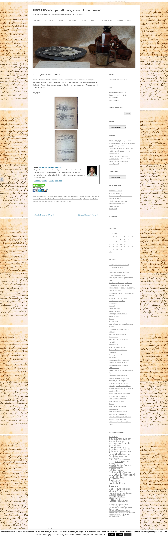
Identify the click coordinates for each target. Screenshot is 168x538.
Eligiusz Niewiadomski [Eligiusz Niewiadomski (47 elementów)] (125, 451)
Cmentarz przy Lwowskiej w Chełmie (120, 283)
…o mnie (60, 20)
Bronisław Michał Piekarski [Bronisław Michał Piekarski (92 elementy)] (119, 449)
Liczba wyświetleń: (115, 95)
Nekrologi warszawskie (116, 355)
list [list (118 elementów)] (110, 475)
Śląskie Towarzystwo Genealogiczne (120, 394)
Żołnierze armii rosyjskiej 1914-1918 (120, 417)
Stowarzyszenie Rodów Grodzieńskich (121, 388)
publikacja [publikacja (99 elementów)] (121, 494)
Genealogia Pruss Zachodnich (118, 314)
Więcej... (128, 534)
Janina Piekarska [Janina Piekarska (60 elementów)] (114, 458)
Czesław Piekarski (84, 196)
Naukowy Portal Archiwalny (117, 347)
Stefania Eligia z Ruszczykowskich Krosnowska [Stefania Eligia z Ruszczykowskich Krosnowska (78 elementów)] (121, 508)
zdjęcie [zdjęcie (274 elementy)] (124, 514)
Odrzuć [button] (120, 534)
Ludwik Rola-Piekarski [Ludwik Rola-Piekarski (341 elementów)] (117, 484)
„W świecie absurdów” (116, 193)
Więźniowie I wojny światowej (118, 412)
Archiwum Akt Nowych (116, 267)
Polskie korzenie (114, 368)
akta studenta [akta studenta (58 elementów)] (113, 437)
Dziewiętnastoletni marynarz (118, 201)
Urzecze (111, 404)
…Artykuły (36, 20)
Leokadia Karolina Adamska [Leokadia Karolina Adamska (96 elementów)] (120, 465)
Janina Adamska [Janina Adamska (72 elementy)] (121, 456)
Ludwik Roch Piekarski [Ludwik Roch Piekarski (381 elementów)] (117, 478)
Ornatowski (112, 357)
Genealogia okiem (114, 309)
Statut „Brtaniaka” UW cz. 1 (43, 215)
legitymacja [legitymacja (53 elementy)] (112, 463)
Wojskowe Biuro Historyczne (118, 414)
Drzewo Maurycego (115, 141)
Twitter (44, 181)
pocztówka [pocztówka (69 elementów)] (112, 495)
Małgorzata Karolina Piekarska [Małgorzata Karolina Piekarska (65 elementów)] (118, 493)
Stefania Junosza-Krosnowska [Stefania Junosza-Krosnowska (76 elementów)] (119, 511)
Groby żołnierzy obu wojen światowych (121, 324)
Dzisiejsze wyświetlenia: (116, 92)
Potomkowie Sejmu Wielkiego (118, 375)
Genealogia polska (114, 311)
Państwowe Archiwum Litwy (118, 363)
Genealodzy (112, 306)
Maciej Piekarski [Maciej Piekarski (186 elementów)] (117, 491)
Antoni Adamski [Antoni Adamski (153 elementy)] (116, 441)
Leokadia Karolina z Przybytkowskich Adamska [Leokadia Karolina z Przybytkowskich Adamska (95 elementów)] (120, 471)
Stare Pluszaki (113, 209)
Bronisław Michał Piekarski (69, 196)
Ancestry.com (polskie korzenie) (119, 265)
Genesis (111, 319)
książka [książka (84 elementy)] (126, 461)
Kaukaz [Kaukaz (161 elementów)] (119, 461)
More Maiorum (113, 345)
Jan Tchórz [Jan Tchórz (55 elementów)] (112, 462)
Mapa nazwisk (113, 337)
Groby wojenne (113, 321)
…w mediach (72, 20)
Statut (92, 196)
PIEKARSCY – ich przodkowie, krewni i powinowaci (67, 10)
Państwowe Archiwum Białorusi (119, 360)
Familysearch (113, 303)
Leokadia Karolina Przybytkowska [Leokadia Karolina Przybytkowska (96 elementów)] (116, 467)
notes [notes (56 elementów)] (130, 493)
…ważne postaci (106, 20)
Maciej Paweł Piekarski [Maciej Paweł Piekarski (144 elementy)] (120, 488)
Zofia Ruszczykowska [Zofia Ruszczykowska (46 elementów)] (114, 516)
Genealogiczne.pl (114, 316)
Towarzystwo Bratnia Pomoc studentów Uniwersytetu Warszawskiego (61, 199)
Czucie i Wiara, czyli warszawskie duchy (121, 196)
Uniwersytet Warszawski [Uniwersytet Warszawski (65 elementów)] (127, 512)
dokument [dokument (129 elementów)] (114, 451)
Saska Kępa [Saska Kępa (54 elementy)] (112, 503)
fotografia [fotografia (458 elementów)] (116, 453)
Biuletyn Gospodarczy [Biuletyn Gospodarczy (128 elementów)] (119, 447)
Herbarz (111, 327)
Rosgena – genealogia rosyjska (118, 383)
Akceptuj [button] (111, 534)
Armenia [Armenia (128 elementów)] (126, 443)
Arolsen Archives (114, 270)
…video (83, 20)
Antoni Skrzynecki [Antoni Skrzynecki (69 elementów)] (115, 443)
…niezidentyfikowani (123, 20)
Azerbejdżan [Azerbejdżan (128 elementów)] (115, 445)
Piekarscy (50, 196)
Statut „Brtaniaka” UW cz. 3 (89, 215)
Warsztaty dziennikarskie (116, 204)
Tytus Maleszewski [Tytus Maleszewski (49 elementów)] (114, 512)
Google (51, 181)
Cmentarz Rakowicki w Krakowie (119, 285)
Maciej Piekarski (114, 206)
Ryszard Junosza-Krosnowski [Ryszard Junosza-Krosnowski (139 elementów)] (117, 497)
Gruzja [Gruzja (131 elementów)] (112, 456)
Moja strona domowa (115, 191)
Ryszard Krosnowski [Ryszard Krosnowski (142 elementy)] (118, 500)
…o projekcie (48, 20)
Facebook (37, 181)
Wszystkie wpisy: (114, 98)
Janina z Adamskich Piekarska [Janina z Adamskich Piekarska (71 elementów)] (119, 459)
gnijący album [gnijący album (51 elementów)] (127, 454)
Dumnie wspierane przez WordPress (43, 529)
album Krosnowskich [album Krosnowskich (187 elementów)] (120, 438)
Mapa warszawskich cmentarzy (118, 339)
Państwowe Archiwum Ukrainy (118, 365)
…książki (93, 20)
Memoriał (112, 342)
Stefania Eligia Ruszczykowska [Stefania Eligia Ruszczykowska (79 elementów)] (120, 506)
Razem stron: (113, 100)
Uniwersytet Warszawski (55, 201)
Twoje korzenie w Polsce (116, 401)
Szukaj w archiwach (115, 391)
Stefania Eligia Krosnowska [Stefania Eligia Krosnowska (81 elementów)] (118, 504)
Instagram (58, 181)
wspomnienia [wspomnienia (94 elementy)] (114, 515)
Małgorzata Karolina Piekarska (50, 167)
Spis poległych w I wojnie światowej (120, 386)
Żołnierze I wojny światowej (117, 419)
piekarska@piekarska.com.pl (118, 79)
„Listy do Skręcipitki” (115, 198)
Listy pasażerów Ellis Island (117, 334)
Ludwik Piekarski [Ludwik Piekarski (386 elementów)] (123, 474)
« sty (110, 252)
